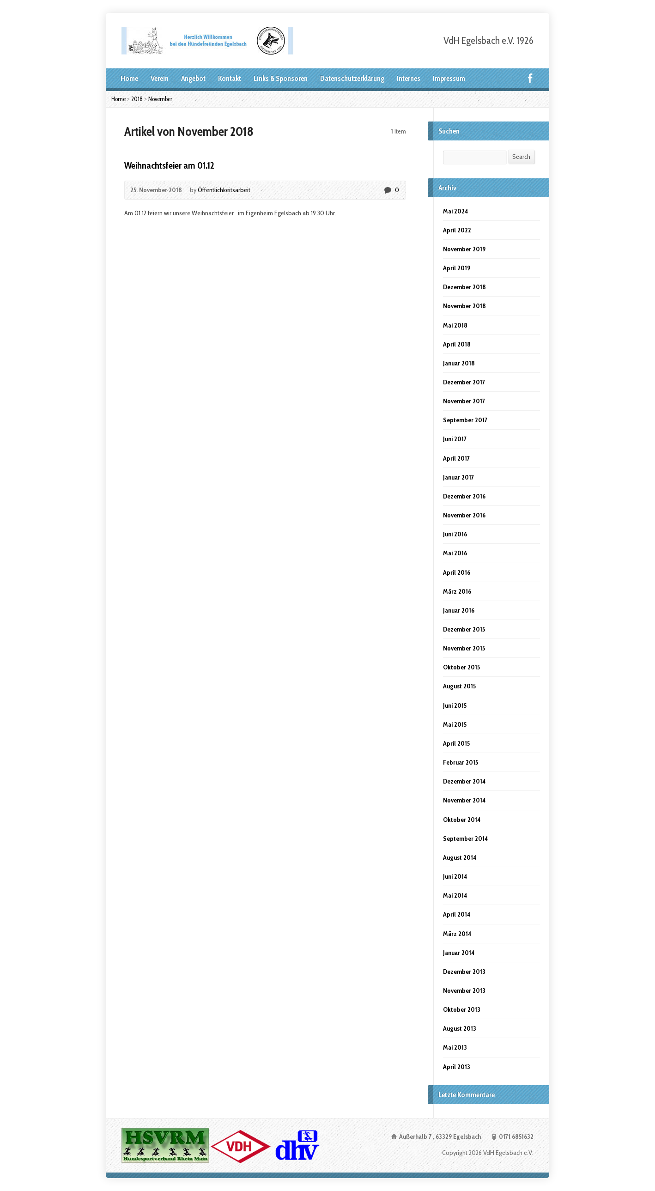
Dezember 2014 (464, 781)
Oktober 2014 (461, 819)
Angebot (193, 78)
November (160, 99)
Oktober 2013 (461, 1009)
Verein (160, 78)
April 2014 (456, 914)
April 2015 (456, 743)
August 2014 (459, 857)
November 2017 (464, 401)
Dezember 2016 (464, 496)
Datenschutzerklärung (352, 78)
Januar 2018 (459, 363)
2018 (137, 99)
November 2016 (464, 515)
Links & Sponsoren (281, 78)
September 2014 (465, 838)
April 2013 (456, 1067)
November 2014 (464, 800)
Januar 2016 (458, 610)
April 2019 (456, 268)
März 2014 (457, 934)
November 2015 (464, 648)
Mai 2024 (455, 211)
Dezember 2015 (464, 629)
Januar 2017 (458, 477)
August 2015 (459, 686)
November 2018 (464, 306)
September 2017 (465, 420)
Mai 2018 (455, 325)
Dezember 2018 (464, 287)
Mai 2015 (455, 724)
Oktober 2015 (461, 667)
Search (521, 156)
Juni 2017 (455, 439)
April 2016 (456, 572)
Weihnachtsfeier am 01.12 (169, 165)
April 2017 (456, 458)
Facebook (530, 78)
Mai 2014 (455, 895)
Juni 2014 (455, 876)
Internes (408, 78)
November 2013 (464, 990)
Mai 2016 (455, 553)
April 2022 (457, 230)
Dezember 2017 (464, 382)
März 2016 (457, 591)
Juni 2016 (455, 534)
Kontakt (229, 78)
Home (129, 78)
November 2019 (464, 249)
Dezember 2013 (464, 971)
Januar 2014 (458, 952)
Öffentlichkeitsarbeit (224, 190)
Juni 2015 (455, 705)
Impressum (449, 78)
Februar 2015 (460, 762)
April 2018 (457, 344)
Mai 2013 (455, 1047)
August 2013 (459, 1028)
